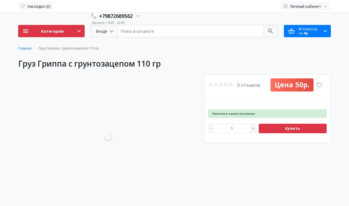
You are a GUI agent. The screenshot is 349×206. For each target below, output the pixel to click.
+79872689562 (116, 16)
